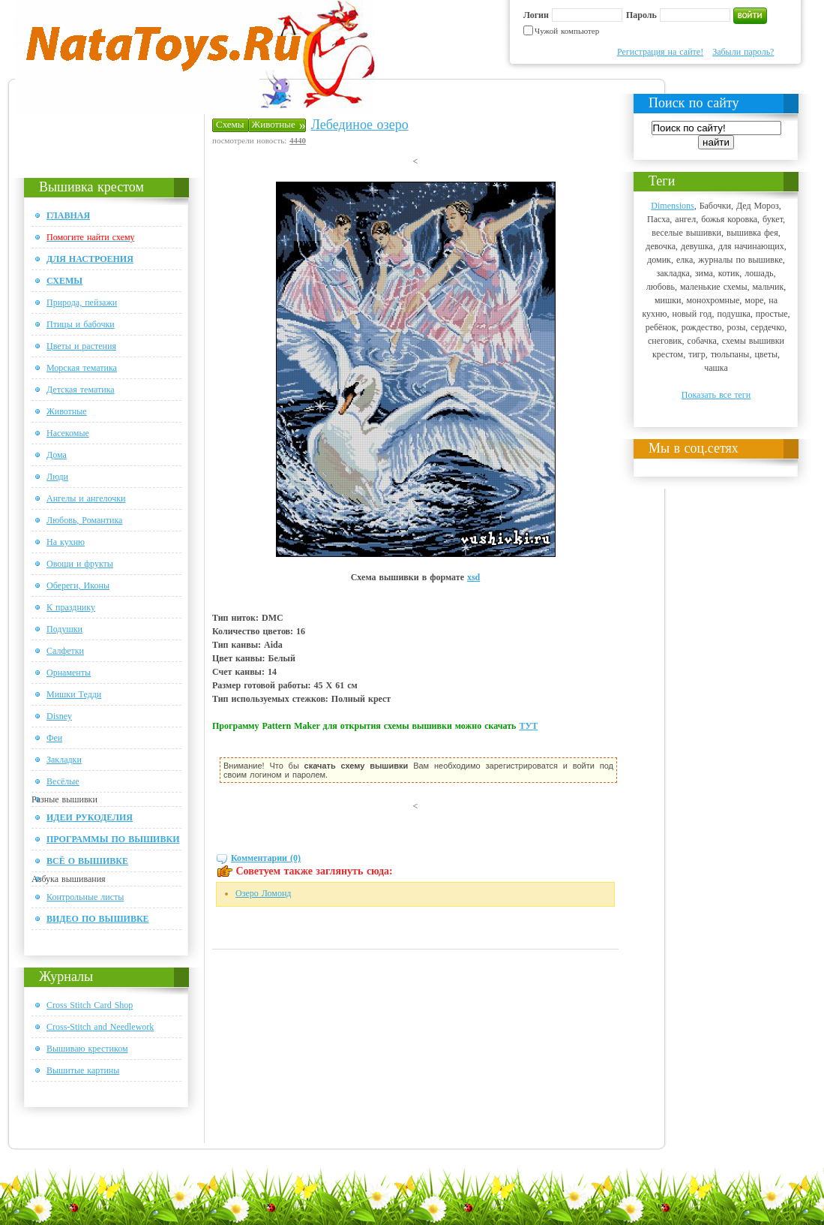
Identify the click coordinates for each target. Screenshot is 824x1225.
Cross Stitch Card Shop (89, 1005)
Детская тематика (80, 389)
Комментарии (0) (266, 858)
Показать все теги (716, 395)
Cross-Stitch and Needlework (100, 1027)
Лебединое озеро (360, 124)
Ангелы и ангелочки (85, 498)
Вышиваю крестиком (87, 1048)
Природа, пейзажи (81, 302)
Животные (66, 411)
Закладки (64, 759)
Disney (59, 716)
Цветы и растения (81, 346)
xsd (473, 577)
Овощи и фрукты (79, 563)
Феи (54, 738)
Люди (57, 476)
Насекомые (67, 433)
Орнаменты (68, 672)
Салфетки (65, 651)
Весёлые (62, 781)
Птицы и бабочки (80, 324)
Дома (56, 455)
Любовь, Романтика (84, 520)
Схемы (230, 124)
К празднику (70, 607)
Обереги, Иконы (77, 585)
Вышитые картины (82, 1070)
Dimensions (672, 205)
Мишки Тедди (73, 694)
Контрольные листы (85, 897)
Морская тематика (81, 368)
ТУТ (528, 726)
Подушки (64, 629)
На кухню (65, 542)
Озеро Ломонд (263, 893)
